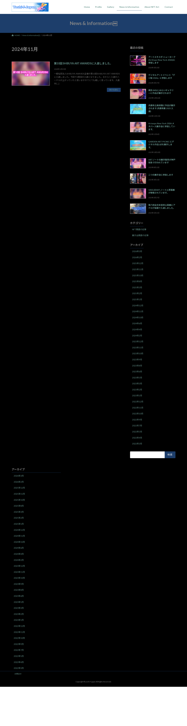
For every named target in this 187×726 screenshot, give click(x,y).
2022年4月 (137, 437)
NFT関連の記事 (139, 229)
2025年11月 (137, 269)
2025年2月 (137, 293)
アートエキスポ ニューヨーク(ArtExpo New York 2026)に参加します (161, 60)
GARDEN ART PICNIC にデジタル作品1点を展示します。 (161, 144)
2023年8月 (137, 365)
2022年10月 (137, 413)
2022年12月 (137, 401)
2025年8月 (137, 281)
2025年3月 (137, 287)
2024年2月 (137, 335)
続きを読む (113, 90)
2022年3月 (137, 443)
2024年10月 (137, 317)
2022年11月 (137, 407)
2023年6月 (137, 371)
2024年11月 (137, 311)
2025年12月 (137, 263)
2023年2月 (137, 389)
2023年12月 (137, 341)
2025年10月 (137, 275)
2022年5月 (137, 431)
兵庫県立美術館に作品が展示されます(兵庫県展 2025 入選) (161, 108)
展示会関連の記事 (140, 235)
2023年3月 (137, 383)
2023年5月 (137, 377)
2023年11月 (137, 347)
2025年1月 (137, 299)
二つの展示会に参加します (160, 175)
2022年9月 (137, 419)
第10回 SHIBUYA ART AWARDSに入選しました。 (83, 63)
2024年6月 (137, 323)
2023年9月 (137, 359)
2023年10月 (137, 353)
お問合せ (18, 674)
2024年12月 (137, 305)
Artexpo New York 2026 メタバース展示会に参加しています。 (161, 126)
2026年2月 (137, 257)
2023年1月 (137, 395)
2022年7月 (137, 425)
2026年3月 (137, 251)
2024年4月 (137, 329)
